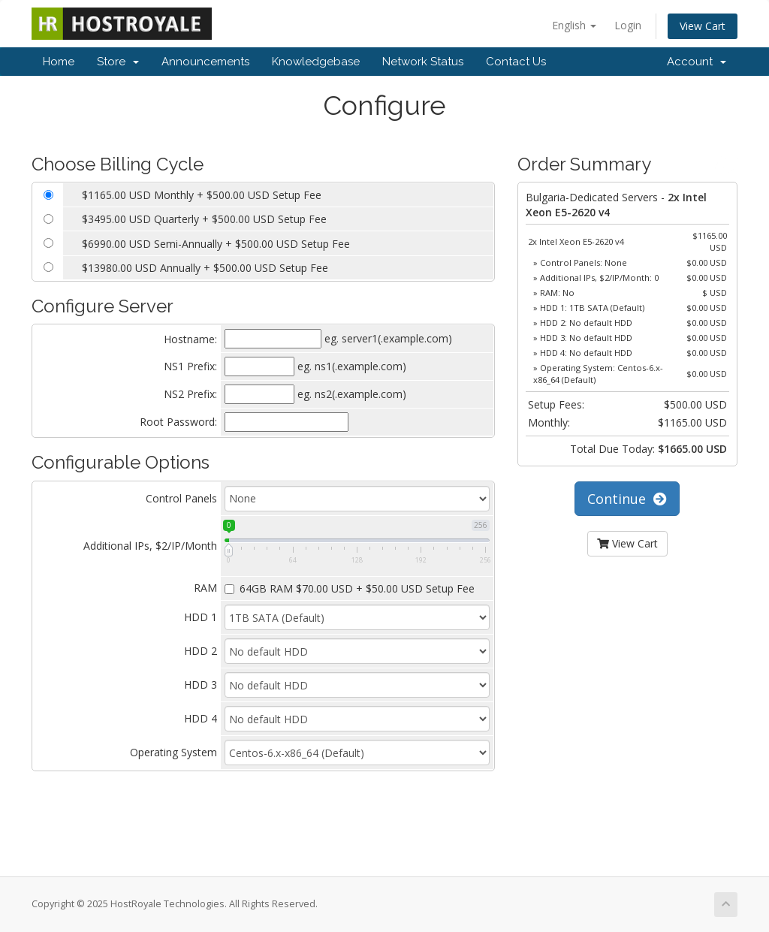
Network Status (422, 61)
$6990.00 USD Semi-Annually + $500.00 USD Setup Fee (216, 244)
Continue (627, 499)
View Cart (702, 26)
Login (627, 25)
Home (58, 61)
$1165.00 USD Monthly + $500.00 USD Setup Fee (201, 195)
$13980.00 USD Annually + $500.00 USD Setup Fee (205, 268)
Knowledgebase (316, 61)
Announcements (205, 61)
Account (696, 61)
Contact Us (516, 61)
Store (118, 61)
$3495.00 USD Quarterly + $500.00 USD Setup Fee (204, 219)
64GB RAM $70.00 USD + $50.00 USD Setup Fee (350, 588)
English (574, 25)
